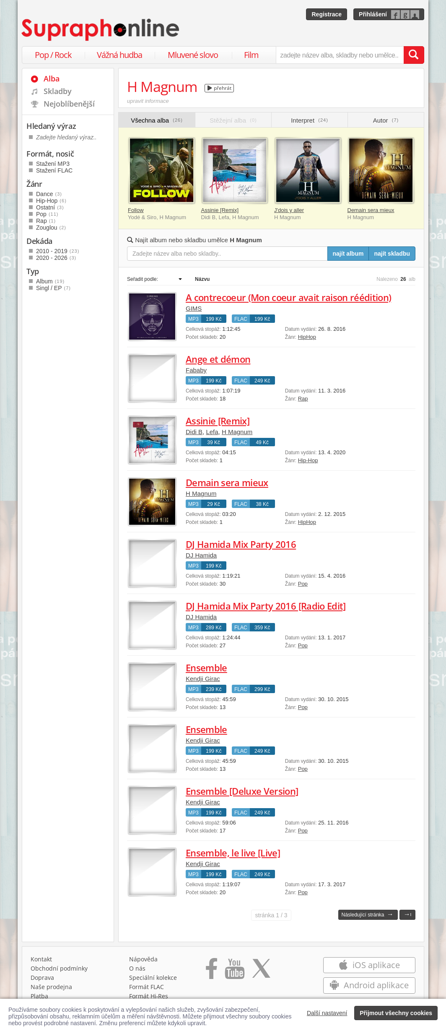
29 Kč (213, 504)
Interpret (309, 120)
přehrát (219, 88)
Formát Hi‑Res (149, 996)
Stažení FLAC (54, 170)
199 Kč (213, 319)
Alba (52, 78)
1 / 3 (271, 915)
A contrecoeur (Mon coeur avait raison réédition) (288, 297)
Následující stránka (367, 914)
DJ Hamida (201, 555)
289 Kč (213, 628)
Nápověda (143, 959)
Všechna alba (157, 120)
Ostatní (50, 207)
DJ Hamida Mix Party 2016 (241, 544)
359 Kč (262, 628)
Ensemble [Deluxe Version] (242, 791)
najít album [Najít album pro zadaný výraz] (348, 253)
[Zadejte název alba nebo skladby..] (227, 253)
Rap (303, 398)
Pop (303, 584)
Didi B (194, 431)
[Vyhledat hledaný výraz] (413, 55)
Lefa (212, 431)
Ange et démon (218, 359)
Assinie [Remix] (220, 210)
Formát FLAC (146, 987)
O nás (137, 968)
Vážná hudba (119, 54)
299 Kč (262, 689)
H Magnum (237, 431)
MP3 (193, 319)
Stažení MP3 (53, 163)
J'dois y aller (289, 210)
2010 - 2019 (57, 251)
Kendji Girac (203, 678)
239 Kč (213, 689)
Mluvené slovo (193, 54)
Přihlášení (373, 14)
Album (50, 281)
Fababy (196, 370)
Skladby (58, 91)
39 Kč (213, 442)
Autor (386, 120)
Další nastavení (327, 1013)
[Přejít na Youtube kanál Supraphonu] (234, 971)
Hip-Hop (308, 460)
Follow (136, 210)
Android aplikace (369, 985)
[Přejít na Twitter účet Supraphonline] (261, 971)
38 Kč (262, 504)
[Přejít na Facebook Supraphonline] (211, 971)
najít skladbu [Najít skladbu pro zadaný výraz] (392, 253)
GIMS (194, 308)
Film (251, 54)
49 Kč (262, 442)
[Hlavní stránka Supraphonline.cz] (101, 30)
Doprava (42, 978)
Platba (39, 996)
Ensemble (206, 667)
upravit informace (148, 101)
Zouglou (51, 227)
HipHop (307, 337)
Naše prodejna (51, 987)
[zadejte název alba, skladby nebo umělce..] (340, 55)
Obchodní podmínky (59, 968)
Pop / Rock (53, 54)
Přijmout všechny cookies (396, 1013)
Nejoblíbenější (69, 104)
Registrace (326, 14)
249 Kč (262, 381)
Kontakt (41, 959)
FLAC (240, 319)
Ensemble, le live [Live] (233, 852)
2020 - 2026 (56, 257)
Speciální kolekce (153, 978)
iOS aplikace (369, 965)
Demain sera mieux (370, 210)
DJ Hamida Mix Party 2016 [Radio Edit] (266, 605)
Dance (49, 194)
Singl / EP (53, 288)
